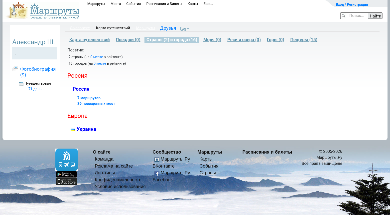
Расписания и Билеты (164, 4)
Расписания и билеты (267, 152)
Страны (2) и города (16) (171, 39)
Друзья (168, 28)
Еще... (208, 4)
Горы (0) (275, 39)
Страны (207, 172)
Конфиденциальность (118, 179)
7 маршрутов (89, 98)
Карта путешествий (113, 28)
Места (116, 4)
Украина (86, 129)
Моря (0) (212, 39)
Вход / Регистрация (352, 4)
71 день (34, 89)
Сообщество (167, 152)
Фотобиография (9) (38, 71)
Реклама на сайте (114, 166)
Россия (81, 89)
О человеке (80, 28)
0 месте (96, 57)
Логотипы (105, 172)
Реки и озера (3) (244, 39)
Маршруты (96, 4)
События (133, 4)
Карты (193, 4)
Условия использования (120, 186)
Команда (104, 159)
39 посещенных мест (96, 103)
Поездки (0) (128, 39)
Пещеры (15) (303, 39)
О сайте (102, 152)
